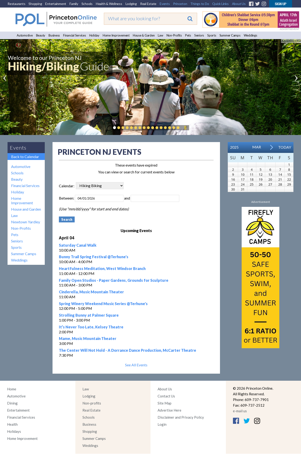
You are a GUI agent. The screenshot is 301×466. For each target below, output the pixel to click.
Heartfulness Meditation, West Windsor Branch (102, 268)
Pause (185, 128)
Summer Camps (230, 35)
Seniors (199, 35)
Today (284, 147)
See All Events (136, 365)
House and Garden (26, 209)
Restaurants (16, 4)
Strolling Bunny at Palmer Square (89, 315)
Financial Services (74, 35)
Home (11, 389)
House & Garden (144, 35)
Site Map (164, 403)
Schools (87, 4)
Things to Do (199, 4)
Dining (12, 403)
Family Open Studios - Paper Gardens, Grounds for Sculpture (113, 280)
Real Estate (148, 4)
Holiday (94, 35)
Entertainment (55, 4)
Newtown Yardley (25, 222)
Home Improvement (116, 35)
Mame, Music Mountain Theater (87, 338)
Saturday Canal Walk (77, 245)
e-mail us (240, 411)
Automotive (25, 35)
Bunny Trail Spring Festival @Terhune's (93, 256)
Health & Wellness (109, 4)
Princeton (180, 4)
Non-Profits (174, 35)
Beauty (40, 35)
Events (165, 4)
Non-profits (91, 403)
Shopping (35, 4)
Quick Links (220, 4)
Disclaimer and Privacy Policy (181, 417)
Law (160, 35)
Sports (211, 35)
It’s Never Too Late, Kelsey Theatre (91, 327)
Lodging (131, 4)
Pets (188, 35)
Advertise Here (169, 410)
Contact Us (166, 396)
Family (73, 4)
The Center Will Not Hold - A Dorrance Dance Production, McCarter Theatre (127, 350)
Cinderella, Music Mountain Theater (91, 292)
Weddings (250, 35)
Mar (256, 147)
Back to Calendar (25, 156)
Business (54, 35)
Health (12, 424)
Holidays (14, 431)
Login (162, 424)
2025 (234, 147)
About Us (239, 4)
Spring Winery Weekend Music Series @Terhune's (103, 303)
